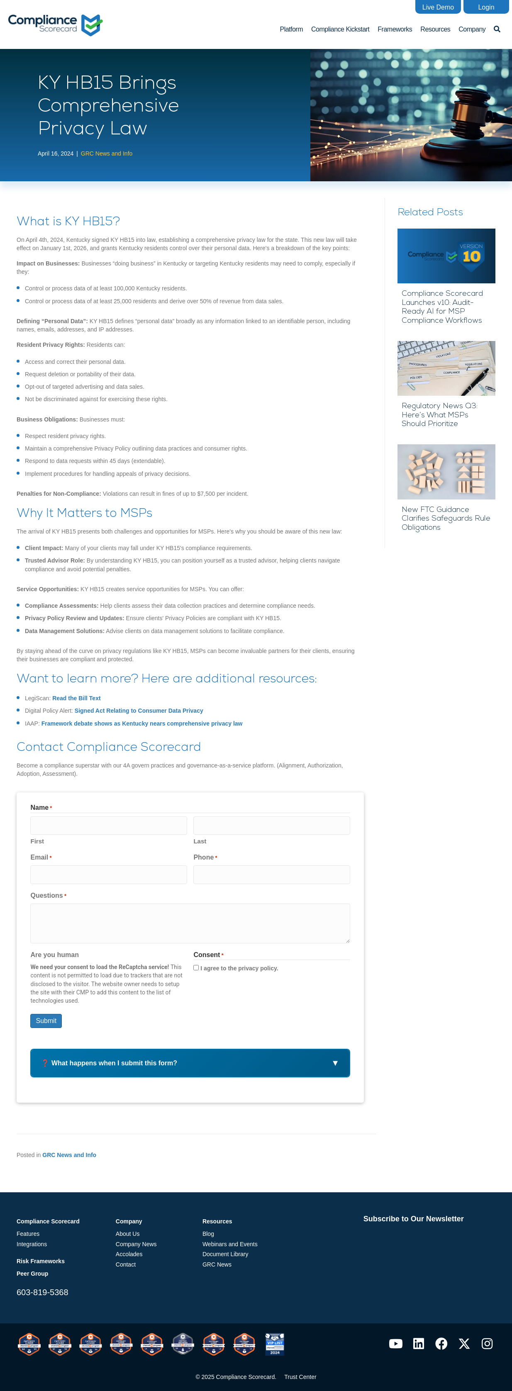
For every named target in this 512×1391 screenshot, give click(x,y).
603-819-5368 (42, 1287)
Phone (205, 855)
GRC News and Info (107, 153)
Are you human (54, 949)
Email (40, 855)
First (37, 838)
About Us (128, 1229)
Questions (48, 891)
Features (28, 1229)
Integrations (32, 1239)
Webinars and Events (230, 1239)
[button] (438, 7)
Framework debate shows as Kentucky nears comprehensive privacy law (142, 722)
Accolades (129, 1249)
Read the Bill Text (76, 697)
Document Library (225, 1249)
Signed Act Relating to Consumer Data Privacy (139, 710)
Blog (208, 1229)
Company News (136, 1239)
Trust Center (300, 1372)
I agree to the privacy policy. (239, 963)
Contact (126, 1259)
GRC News (217, 1259)
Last (199, 838)
